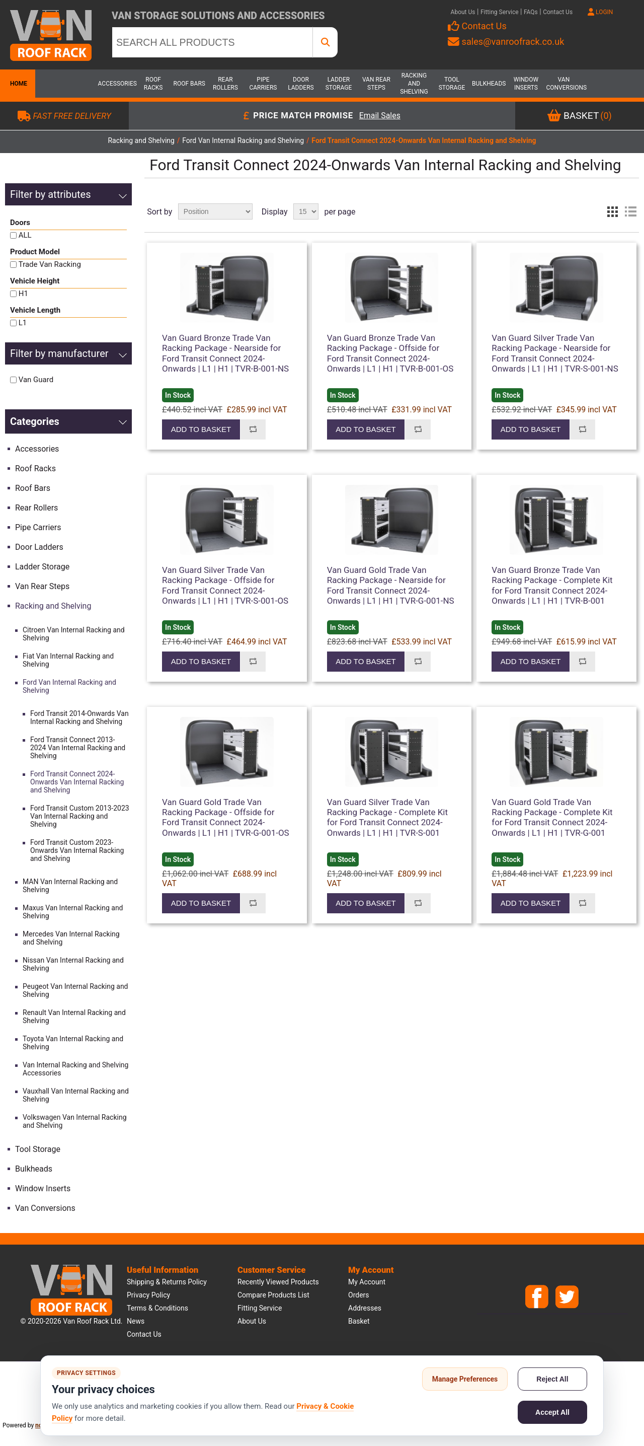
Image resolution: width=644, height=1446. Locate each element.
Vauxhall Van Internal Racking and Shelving (76, 1095)
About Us (463, 12)
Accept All (552, 1412)
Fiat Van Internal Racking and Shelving (68, 660)
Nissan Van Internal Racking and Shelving (73, 964)
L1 (23, 322)
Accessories (115, 83)
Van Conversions (563, 83)
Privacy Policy (148, 1295)
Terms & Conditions (157, 1308)
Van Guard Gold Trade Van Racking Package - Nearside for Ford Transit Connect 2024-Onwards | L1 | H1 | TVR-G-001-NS (390, 585)
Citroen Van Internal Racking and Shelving (74, 634)
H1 (23, 293)
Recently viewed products (278, 1282)
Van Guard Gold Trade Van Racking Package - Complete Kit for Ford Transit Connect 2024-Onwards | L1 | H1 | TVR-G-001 (552, 817)
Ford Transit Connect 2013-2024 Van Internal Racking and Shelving (77, 748)
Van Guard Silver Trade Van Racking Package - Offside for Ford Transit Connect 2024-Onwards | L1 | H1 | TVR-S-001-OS (225, 585)
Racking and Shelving (414, 83)
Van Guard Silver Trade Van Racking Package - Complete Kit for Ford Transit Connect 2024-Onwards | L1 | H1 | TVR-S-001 (387, 817)
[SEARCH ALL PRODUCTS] (212, 42)
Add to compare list (253, 429)
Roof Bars (189, 83)
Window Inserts (526, 83)
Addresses (364, 1308)
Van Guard (36, 379)
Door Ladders (301, 83)
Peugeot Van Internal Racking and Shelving (75, 990)
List (630, 211)
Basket (359, 1321)
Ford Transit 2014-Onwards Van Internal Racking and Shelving (79, 717)
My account (366, 1282)
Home (17, 83)
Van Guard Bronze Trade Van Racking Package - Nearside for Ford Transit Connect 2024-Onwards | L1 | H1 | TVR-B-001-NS (225, 353)
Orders (358, 1295)
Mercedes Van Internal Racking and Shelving (71, 938)
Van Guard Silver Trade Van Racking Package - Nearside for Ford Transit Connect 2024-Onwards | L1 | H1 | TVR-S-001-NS (555, 353)
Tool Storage (452, 83)
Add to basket (201, 429)
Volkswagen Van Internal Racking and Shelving (75, 1121)
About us (251, 1321)
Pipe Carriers (263, 83)
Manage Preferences (465, 1379)
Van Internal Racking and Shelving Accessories (75, 1069)
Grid (612, 211)
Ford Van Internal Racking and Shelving (69, 686)
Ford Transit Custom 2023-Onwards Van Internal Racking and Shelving (77, 850)
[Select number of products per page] (305, 211)
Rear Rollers (225, 83)
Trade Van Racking (50, 264)
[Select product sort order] (215, 211)
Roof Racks (153, 83)
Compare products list (273, 1295)
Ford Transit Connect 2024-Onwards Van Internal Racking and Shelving (77, 782)
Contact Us (558, 12)
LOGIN (600, 12)
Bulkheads (489, 83)
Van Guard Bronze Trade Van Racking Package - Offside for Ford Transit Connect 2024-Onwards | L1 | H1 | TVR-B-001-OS (390, 353)
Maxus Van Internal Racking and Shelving (73, 912)
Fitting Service (499, 12)
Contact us (144, 1334)
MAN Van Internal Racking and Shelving (70, 886)
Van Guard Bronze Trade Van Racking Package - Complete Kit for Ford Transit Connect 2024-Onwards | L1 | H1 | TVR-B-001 (552, 585)
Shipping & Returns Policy (167, 1282)
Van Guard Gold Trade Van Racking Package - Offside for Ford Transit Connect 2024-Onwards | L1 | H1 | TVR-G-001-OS (225, 817)
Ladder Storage (339, 83)
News (135, 1321)
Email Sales (379, 116)
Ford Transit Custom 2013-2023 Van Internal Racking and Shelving (79, 816)
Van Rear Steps (376, 83)
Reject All (552, 1379)
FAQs (531, 12)
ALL (25, 235)
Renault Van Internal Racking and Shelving (74, 1016)
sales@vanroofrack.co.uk (506, 41)
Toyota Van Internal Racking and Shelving (73, 1043)
